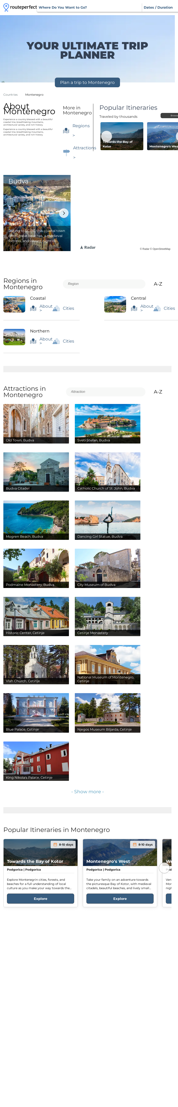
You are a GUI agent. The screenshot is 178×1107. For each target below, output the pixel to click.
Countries (10, 95)
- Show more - (87, 791)
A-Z (161, 284)
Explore (40, 899)
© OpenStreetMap (160, 249)
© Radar (144, 249)
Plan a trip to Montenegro (87, 82)
